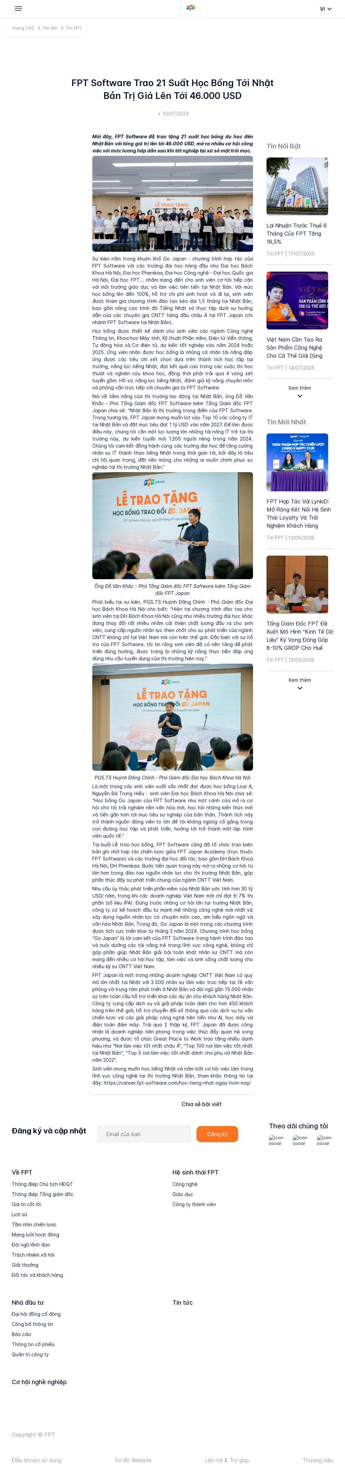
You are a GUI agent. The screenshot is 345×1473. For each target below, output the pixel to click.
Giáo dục (182, 1194)
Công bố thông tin (32, 1324)
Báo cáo (21, 1334)
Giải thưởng (25, 1265)
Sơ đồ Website (133, 1460)
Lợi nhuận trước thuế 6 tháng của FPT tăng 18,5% (296, 233)
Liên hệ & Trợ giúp (227, 1460)
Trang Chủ (23, 28)
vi (323, 9)
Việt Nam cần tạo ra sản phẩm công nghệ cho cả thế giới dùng (294, 347)
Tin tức (49, 28)
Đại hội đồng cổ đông (36, 1314)
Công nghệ (184, 1184)
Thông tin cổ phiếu (33, 1344)
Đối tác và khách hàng (37, 1275)
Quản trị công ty (30, 1354)
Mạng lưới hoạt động (35, 1234)
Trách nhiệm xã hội (33, 1255)
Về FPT (22, 1172)
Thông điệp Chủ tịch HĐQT (42, 1184)
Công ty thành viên (194, 1204)
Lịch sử (19, 1214)
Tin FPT (74, 28)
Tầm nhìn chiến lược (34, 1224)
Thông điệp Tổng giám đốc (42, 1194)
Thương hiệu (318, 1460)
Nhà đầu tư (28, 1302)
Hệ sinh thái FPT (195, 1172)
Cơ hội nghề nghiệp (39, 1382)
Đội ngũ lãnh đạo (31, 1245)
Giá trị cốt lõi (26, 1204)
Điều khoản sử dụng (36, 1460)
